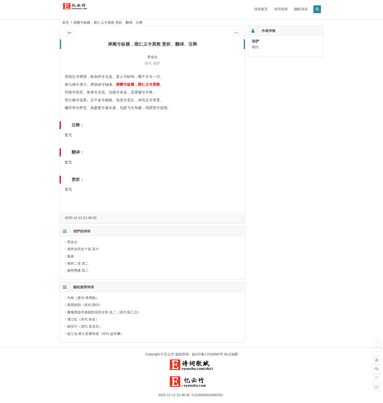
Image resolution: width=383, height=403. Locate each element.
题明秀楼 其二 (78, 270)
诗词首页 (261, 9)
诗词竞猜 (281, 9)
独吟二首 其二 (78, 263)
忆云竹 (169, 354)
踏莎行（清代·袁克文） (84, 326)
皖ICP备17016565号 (207, 354)
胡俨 (156, 63)
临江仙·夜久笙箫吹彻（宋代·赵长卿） (95, 334)
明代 (148, 63)
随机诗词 (301, 9)
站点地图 (231, 354)
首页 (65, 22)
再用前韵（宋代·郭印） (84, 305)
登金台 (72, 242)
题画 (70, 256)
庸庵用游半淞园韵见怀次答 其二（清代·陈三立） (104, 312)
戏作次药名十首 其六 (83, 249)
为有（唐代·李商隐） (83, 298)
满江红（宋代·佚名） (83, 319)
